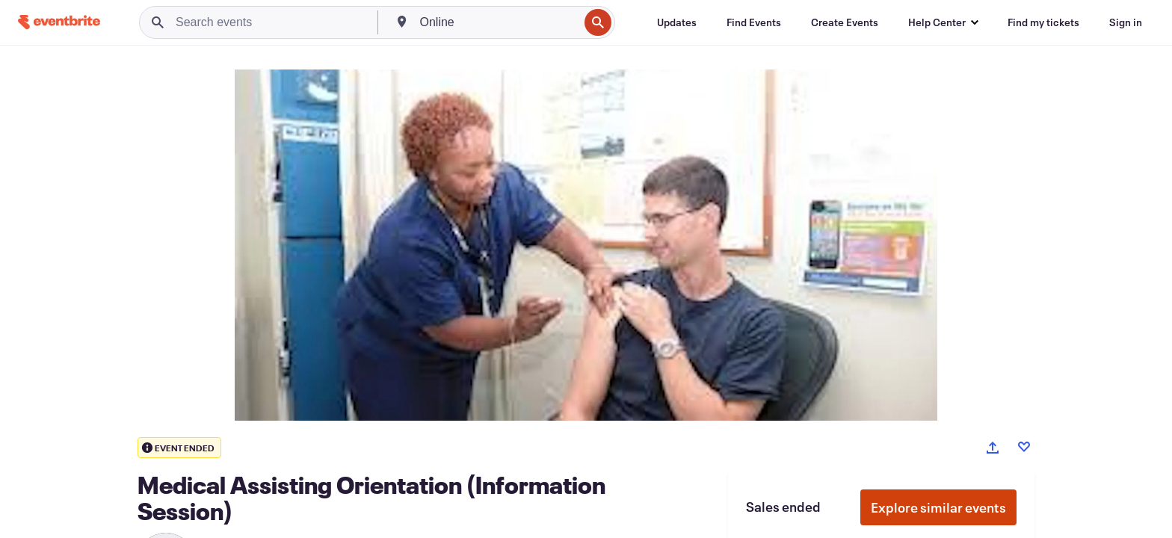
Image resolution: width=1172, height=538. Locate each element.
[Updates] (677, 22)
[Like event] (1024, 446)
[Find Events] (754, 22)
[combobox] (498, 22)
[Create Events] (844, 22)
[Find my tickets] (1043, 22)
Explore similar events (938, 507)
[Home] (59, 22)
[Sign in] (1125, 22)
